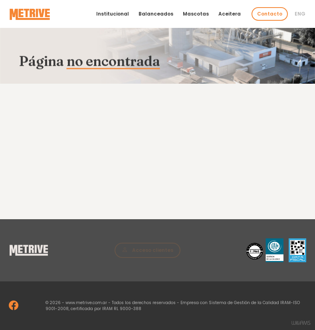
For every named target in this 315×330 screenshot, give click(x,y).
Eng (300, 13)
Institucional (112, 13)
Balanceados (156, 13)
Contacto (269, 13)
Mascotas (196, 13)
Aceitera (229, 13)
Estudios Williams (301, 322)
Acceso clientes (147, 250)
